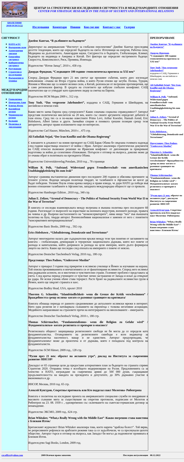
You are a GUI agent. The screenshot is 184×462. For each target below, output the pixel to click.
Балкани (13, 120)
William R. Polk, (158, 96)
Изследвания (40, 27)
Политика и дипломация (15, 125)
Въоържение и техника (16, 79)
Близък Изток (16, 105)
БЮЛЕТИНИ (14, 22)
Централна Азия (17, 102)
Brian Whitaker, (158, 221)
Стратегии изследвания (15, 73)
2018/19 (13, 25)
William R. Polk (39, 167)
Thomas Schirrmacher (43, 322)
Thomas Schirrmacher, (161, 175)
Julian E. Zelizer (38, 198)
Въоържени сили (17, 47)
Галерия (129, 27)
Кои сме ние (91, 27)
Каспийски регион (14, 110)
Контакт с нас (112, 27)
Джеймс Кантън (38, 40)
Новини (75, 27)
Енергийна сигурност (14, 58)
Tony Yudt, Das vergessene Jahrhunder (56, 102)
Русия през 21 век (42, 356)
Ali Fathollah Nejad (40, 136)
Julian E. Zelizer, (158, 117)
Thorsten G (36, 294)
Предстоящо (36, 260)
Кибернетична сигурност (16, 64)
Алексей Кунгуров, (160, 210)
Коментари (60, 27)
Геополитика (15, 99)
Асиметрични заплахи (16, 52)
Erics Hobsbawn (38, 232)
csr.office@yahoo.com (12, 455)
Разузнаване (15, 68)
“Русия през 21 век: (160, 195)
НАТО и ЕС (15, 44)
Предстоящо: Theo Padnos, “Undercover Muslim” (164, 144)
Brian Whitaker (37, 417)
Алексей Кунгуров (40, 390)
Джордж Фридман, (159, 53)
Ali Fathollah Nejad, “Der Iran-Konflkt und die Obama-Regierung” (165, 88)
